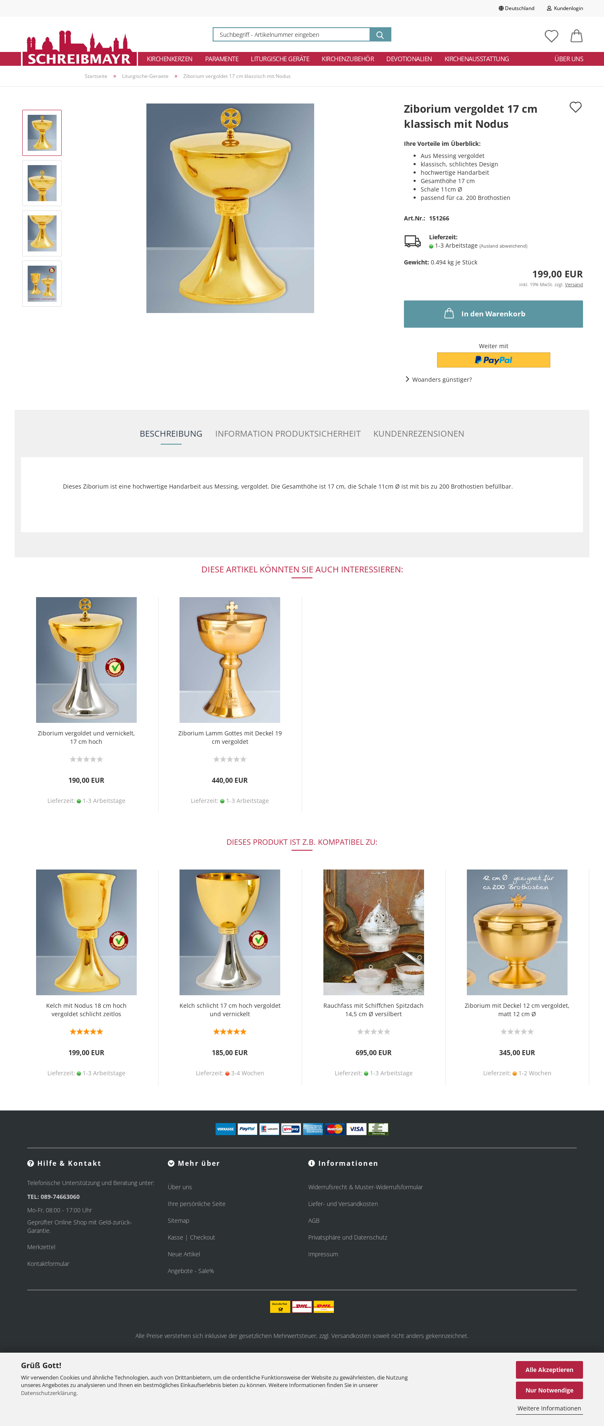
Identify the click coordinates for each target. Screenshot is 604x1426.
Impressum (323, 1254)
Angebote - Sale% (191, 1271)
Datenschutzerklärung (48, 1393)
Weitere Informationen (549, 1408)
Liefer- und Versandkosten (343, 1204)
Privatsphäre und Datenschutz (347, 1237)
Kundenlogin (565, 8)
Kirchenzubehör (348, 58)
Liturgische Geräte (280, 58)
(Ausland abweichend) (503, 246)
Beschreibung (171, 433)
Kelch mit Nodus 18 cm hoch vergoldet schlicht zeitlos (86, 1010)
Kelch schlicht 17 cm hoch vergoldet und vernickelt (230, 1010)
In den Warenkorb (484, 313)
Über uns (569, 58)
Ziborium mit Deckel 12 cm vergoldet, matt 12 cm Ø (517, 1010)
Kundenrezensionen (418, 433)
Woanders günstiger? (442, 379)
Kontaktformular (48, 1264)
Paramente (222, 58)
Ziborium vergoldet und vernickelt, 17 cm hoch (86, 737)
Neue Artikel (184, 1254)
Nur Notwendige (549, 1390)
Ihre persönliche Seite (197, 1204)
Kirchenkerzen (170, 58)
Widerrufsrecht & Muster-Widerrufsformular (365, 1187)
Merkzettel (41, 1247)
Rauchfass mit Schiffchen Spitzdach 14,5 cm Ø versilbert (373, 1010)
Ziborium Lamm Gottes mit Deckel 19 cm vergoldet (230, 737)
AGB (314, 1220)
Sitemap (178, 1220)
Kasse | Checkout (191, 1237)
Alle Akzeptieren (549, 1370)
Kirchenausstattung (477, 58)
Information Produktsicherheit (288, 433)
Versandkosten (351, 1336)
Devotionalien (409, 58)
